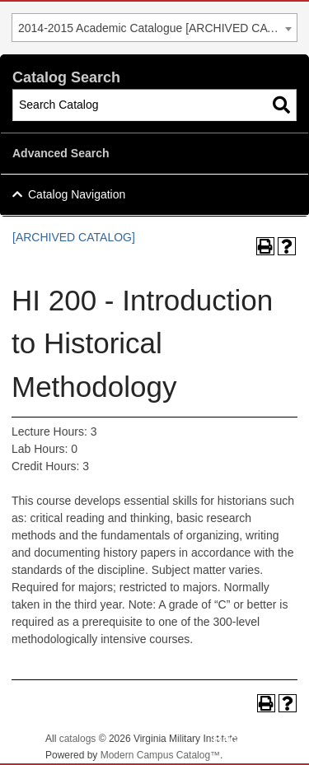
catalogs (77, 738)
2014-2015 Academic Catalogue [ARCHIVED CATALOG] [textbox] (157, 28)
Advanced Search (61, 153)
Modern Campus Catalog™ (160, 755)
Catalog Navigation (76, 194)
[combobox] (154, 27)
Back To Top (251, 739)
